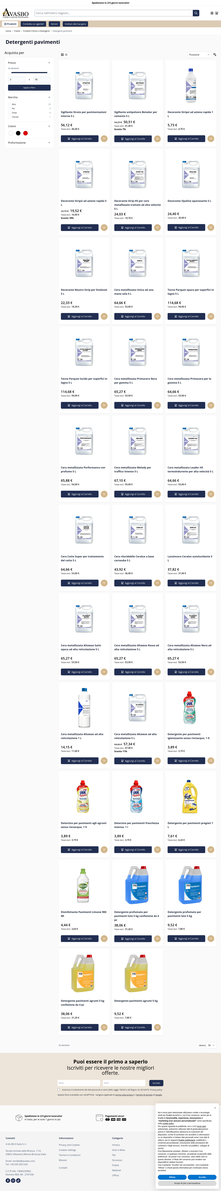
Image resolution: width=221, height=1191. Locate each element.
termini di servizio (144, 1094)
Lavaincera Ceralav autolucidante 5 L (190, 558)
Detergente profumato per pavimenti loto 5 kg (184, 914)
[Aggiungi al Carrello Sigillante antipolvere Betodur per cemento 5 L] (133, 138)
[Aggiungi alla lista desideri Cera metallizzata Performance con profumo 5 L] (104, 494)
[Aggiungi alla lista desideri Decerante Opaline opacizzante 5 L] (210, 227)
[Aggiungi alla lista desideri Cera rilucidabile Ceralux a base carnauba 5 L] (157, 583)
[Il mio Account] (212, 13)
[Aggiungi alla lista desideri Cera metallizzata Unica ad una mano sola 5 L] (157, 316)
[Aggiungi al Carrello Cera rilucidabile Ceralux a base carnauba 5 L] (133, 583)
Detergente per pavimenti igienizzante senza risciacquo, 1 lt (189, 736)
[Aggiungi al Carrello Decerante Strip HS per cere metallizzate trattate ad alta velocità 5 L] (133, 227)
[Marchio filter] (29, 97)
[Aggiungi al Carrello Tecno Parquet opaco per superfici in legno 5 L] (186, 316)
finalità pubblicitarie (186, 1140)
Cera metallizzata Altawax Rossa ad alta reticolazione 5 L (136, 647)
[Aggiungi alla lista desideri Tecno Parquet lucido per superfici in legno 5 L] (104, 405)
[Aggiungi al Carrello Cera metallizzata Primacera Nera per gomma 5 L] (133, 405)
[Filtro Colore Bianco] (11, 133)
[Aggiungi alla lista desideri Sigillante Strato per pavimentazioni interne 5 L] (104, 138)
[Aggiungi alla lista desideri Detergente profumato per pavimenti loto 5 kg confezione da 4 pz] (157, 938)
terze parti (201, 1126)
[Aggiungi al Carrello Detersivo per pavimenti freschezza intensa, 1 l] (133, 849)
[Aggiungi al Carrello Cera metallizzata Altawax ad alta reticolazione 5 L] (133, 760)
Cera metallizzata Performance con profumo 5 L (83, 469)
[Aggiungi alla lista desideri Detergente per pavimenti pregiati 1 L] (210, 849)
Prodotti (10, 24)
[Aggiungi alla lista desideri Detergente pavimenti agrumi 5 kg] (157, 1027)
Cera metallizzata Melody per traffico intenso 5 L (132, 469)
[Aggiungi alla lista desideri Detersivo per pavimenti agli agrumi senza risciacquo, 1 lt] (104, 849)
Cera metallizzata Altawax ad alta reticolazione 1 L (82, 736)
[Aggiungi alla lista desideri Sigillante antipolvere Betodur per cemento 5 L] (157, 138)
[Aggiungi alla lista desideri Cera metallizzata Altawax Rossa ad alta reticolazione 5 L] (157, 672)
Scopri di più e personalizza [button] (187, 1183)
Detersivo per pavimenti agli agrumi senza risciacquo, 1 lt (83, 825)
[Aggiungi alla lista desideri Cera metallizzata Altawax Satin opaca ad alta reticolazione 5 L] (104, 672)
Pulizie (17, 31)
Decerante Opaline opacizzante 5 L (189, 201)
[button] (215, 1108)
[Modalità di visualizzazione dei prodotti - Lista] (66, 54)
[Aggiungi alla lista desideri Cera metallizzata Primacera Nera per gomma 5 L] (157, 405)
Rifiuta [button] (172, 1177)
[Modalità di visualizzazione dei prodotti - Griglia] (62, 54)
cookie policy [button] (168, 1123)
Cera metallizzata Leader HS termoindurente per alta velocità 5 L (190, 469)
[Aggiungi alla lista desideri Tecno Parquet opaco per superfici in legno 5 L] (210, 316)
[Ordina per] (199, 55)
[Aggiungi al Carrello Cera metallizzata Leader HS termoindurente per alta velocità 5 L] (186, 494)
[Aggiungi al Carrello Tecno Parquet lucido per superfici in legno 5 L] (80, 405)
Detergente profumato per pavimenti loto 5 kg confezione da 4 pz (136, 916)
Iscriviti (156, 1083)
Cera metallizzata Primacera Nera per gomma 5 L (135, 380)
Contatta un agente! (33, 24)
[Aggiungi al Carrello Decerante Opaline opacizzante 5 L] (186, 227)
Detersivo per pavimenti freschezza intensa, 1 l (136, 825)
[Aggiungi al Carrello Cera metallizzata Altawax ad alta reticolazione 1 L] (80, 760)
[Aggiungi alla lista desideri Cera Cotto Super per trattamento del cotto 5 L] (104, 583)
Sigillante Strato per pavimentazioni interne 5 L (83, 114)
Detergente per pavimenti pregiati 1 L (190, 825)
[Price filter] (29, 63)
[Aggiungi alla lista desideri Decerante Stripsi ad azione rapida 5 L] (104, 227)
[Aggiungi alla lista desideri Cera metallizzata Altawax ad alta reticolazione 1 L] (104, 760)
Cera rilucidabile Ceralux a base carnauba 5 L (134, 558)
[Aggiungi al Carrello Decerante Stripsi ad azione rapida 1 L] (186, 138)
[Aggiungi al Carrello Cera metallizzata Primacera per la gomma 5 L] (186, 405)
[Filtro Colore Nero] (18, 133)
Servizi (54, 24)
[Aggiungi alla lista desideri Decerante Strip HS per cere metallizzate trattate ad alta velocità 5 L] (157, 227)
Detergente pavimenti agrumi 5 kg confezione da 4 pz (82, 1002)
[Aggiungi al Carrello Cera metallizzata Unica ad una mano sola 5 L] (133, 316)
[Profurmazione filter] (29, 143)
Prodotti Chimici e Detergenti (36, 31)
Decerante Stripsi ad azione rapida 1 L (190, 114)
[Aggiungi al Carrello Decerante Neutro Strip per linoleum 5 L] (80, 316)
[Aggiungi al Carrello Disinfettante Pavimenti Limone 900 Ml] (80, 938)
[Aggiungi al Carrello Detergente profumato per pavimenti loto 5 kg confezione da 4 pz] (133, 938)
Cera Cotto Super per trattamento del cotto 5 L (82, 558)
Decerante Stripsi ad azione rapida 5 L (83, 202)
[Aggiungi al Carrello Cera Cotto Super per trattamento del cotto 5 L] (80, 583)
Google (158, 1094)
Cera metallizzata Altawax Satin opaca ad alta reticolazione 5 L (81, 647)
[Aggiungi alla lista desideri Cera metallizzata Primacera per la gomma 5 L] (210, 405)
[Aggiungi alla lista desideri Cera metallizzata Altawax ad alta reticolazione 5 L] (157, 760)
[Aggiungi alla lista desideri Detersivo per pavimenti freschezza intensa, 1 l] (157, 849)
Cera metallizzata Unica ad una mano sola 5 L (133, 291)
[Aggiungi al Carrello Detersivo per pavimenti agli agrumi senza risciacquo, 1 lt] (80, 849)
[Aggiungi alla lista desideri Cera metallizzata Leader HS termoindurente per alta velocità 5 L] (210, 494)
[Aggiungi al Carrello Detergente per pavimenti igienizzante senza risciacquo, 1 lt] (186, 760)
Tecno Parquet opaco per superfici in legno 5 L (191, 291)
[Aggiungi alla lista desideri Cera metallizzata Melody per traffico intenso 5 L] (157, 494)
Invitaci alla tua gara (75, 24)
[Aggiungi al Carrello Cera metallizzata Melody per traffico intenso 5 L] (133, 494)
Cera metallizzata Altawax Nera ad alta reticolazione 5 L (189, 647)
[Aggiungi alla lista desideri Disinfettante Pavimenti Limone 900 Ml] (104, 938)
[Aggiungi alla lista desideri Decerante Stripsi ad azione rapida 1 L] (210, 138)
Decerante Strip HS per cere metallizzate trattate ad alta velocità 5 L (137, 204)
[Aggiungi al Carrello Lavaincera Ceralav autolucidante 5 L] (186, 583)
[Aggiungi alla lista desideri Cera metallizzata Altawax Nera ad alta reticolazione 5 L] (210, 672)
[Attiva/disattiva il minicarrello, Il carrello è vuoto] (217, 13)
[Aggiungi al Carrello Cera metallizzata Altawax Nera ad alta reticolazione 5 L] (186, 672)
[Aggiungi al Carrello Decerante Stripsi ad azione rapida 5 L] (80, 227)
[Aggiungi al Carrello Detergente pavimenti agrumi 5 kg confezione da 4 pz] (80, 1027)
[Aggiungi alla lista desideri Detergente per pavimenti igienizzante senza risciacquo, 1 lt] (210, 760)
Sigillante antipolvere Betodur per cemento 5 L (135, 114)
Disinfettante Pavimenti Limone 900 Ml (83, 914)
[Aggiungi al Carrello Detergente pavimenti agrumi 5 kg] (133, 1027)
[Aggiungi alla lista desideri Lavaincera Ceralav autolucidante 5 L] (210, 583)
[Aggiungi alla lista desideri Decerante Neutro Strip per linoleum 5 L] (104, 316)
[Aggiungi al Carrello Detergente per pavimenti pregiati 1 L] (186, 849)
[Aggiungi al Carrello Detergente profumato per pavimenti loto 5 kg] (186, 938)
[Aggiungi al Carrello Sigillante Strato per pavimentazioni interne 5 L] (80, 138)
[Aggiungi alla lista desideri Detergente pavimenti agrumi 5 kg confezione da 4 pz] (104, 1027)
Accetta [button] (202, 1177)
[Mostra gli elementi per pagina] (211, 1045)
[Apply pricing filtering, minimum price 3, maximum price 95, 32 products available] (29, 88)
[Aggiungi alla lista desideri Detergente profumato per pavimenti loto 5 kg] (210, 938)
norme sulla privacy (124, 1094)
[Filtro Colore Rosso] (25, 133)
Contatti (63, 1167)
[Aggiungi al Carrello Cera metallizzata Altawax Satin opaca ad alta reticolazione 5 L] (80, 672)
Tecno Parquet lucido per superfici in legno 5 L (84, 380)
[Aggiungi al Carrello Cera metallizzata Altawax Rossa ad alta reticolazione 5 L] (133, 672)
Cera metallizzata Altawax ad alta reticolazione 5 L (135, 736)
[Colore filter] (29, 126)
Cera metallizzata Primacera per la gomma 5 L (189, 380)
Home (8, 31)
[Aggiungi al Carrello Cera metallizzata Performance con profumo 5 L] (80, 494)
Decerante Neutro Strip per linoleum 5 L (84, 291)
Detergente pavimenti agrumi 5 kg (136, 1000)
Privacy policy (156, 1089)
